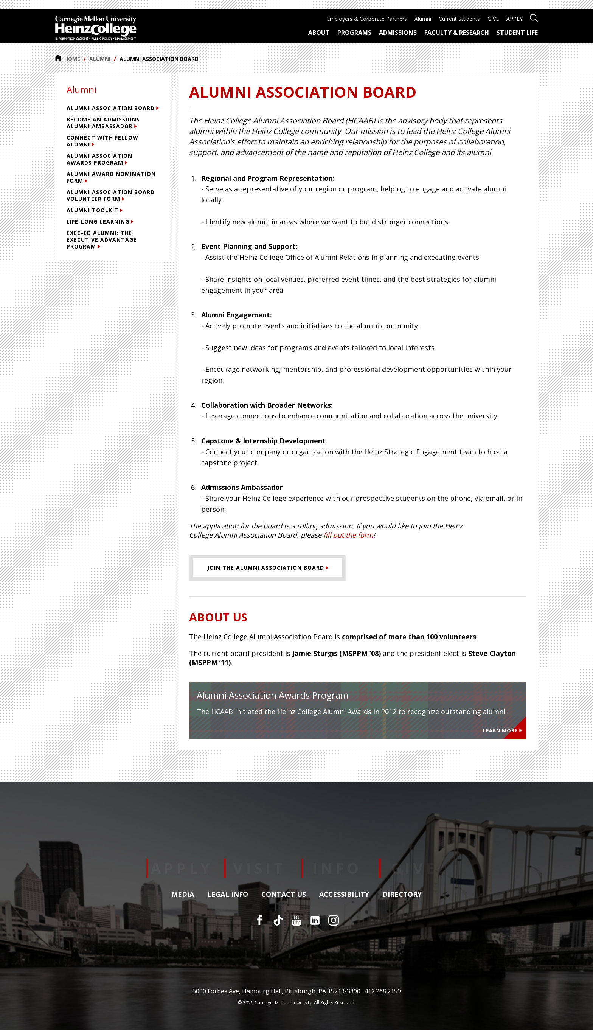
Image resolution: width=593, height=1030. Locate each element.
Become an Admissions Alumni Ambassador (103, 123)
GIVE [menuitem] (493, 18)
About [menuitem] (319, 33)
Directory (402, 894)
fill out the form (348, 534)
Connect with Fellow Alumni (102, 141)
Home (67, 58)
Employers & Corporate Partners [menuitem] (367, 18)
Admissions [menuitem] (398, 33)
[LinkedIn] (315, 920)
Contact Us (283, 894)
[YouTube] (296, 920)
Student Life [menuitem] (517, 33)
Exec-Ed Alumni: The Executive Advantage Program (102, 239)
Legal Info (227, 894)
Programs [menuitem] (354, 33)
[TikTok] (278, 920)
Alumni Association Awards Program (99, 159)
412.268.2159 (383, 991)
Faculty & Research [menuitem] (456, 33)
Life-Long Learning (100, 221)
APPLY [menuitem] (514, 18)
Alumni (99, 58)
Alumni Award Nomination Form (111, 177)
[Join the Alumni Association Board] (267, 568)
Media (182, 894)
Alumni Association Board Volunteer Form (111, 195)
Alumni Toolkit (95, 210)
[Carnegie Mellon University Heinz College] (96, 29)
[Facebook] (259, 920)
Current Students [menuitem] (459, 18)
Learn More (502, 730)
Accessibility (344, 894)
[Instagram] (333, 920)
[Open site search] (534, 17)
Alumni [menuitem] (422, 18)
